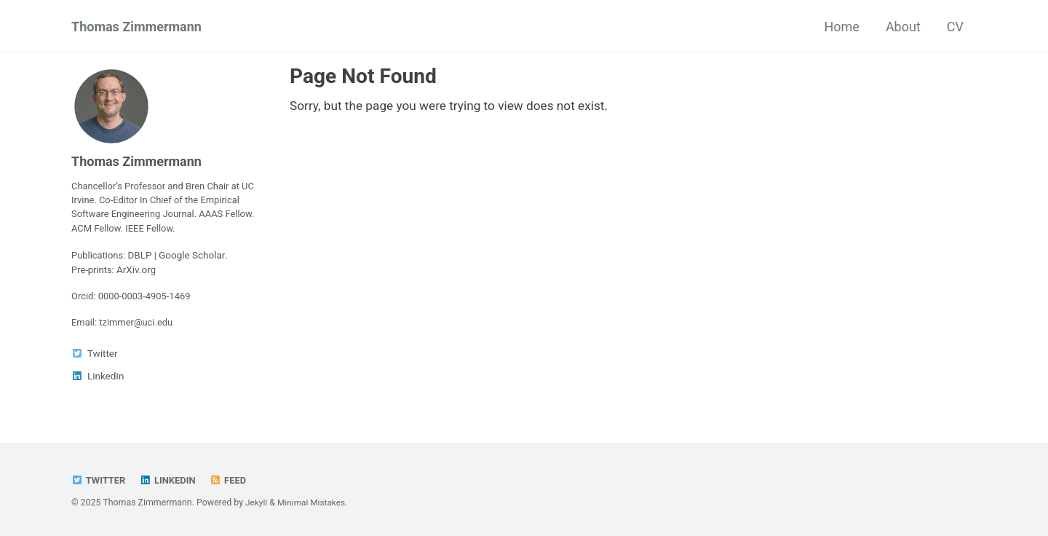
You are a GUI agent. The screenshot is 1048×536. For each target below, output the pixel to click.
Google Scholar (195, 258)
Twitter (99, 480)
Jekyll (257, 502)
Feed (232, 480)
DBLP (142, 258)
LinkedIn (170, 480)
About (903, 26)
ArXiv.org (138, 273)
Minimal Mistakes (313, 502)
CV (955, 26)
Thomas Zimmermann (136, 26)
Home (841, 26)
